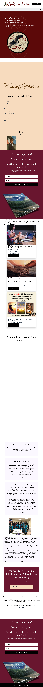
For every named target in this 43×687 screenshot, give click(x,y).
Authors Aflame (23, 605)
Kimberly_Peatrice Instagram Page (17, 285)
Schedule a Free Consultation (21, 587)
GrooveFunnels (25, 683)
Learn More (13, 288)
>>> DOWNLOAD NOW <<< (21, 184)
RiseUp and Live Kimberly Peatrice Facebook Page (21, 283)
